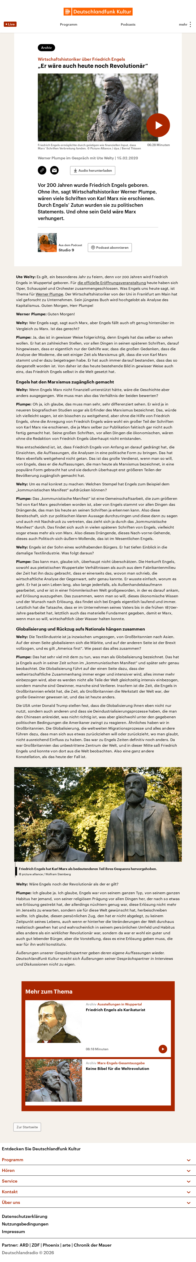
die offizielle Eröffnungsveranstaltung (112, 282)
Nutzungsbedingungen (25, 1223)
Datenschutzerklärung (24, 1216)
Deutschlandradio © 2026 (28, 1252)
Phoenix (52, 1245)
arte (68, 1245)
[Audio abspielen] (158, 125)
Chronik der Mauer (93, 1245)
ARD (26, 1245)
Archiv (46, 48)
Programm (68, 24)
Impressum (13, 1231)
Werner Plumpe (49, 294)
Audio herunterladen (95, 170)
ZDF (37, 1245)
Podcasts (128, 24)
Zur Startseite (27, 1127)
